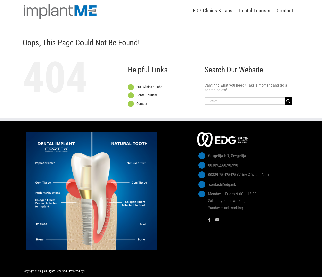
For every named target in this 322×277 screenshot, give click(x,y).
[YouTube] (217, 220)
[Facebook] (209, 220)
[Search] (288, 101)
